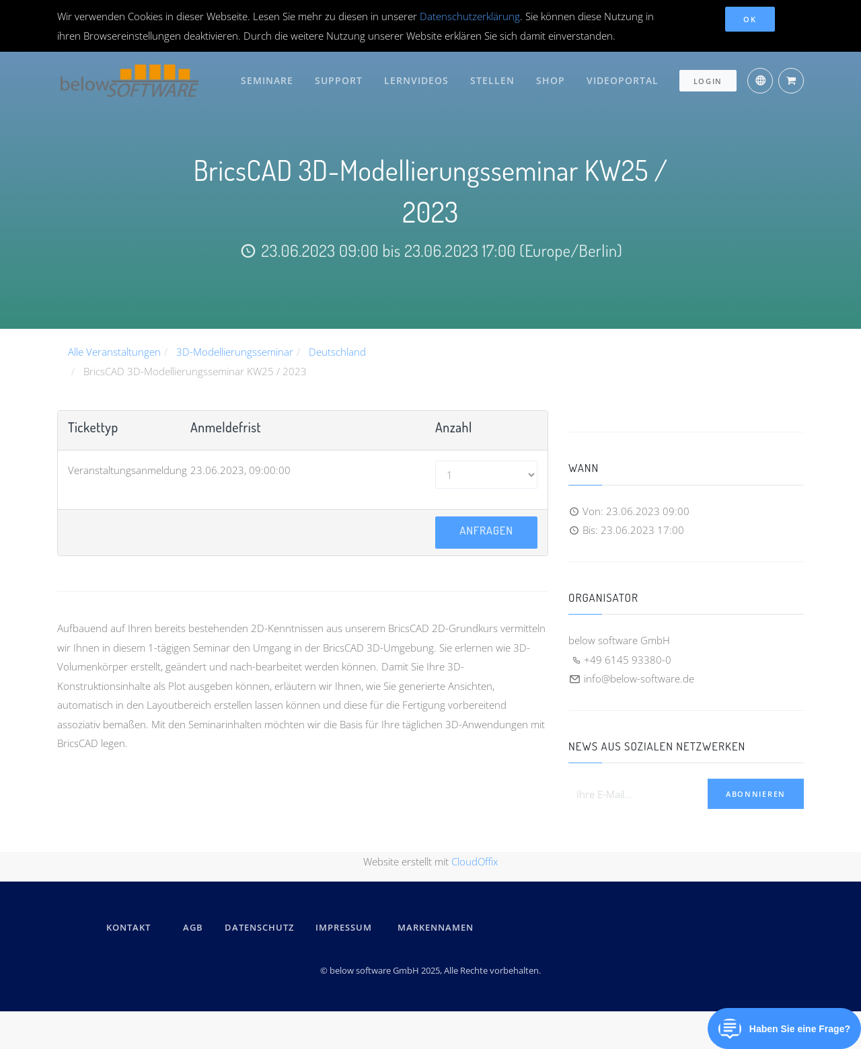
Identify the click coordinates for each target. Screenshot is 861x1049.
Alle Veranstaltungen (114, 351)
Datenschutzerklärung (470, 16)
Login (708, 78)
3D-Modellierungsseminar (234, 351)
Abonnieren (756, 794)
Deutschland (337, 351)
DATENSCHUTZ (259, 927)
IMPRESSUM (345, 927)
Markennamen (436, 927)
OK (749, 19)
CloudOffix (474, 860)
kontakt (128, 927)
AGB (193, 927)
